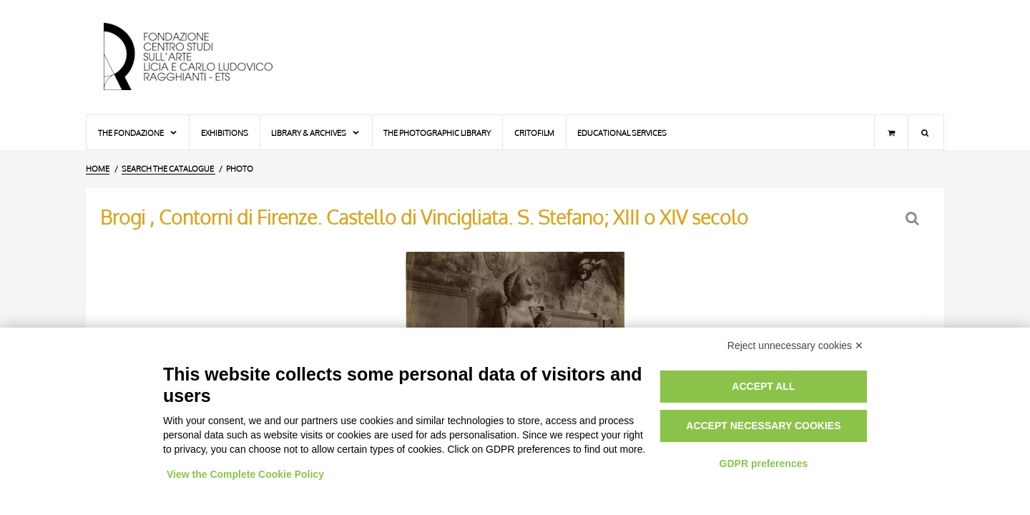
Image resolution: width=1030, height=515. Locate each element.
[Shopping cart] (891, 132)
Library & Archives (315, 132)
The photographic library (437, 132)
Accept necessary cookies (763, 425)
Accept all (763, 386)
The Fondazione (138, 132)
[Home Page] (200, 57)
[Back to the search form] (913, 218)
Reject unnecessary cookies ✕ (795, 345)
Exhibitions (224, 132)
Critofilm (534, 132)
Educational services (622, 132)
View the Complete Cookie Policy (245, 474)
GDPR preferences (764, 463)
